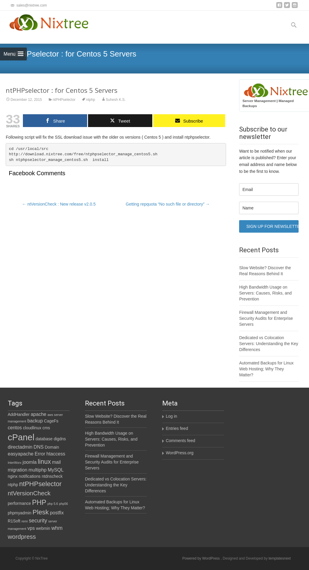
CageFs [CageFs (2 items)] (51, 421)
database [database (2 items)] (44, 438)
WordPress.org (179, 452)
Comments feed (180, 440)
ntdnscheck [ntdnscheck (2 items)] (52, 476)
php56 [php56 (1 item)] (63, 503)
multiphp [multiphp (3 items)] (38, 469)
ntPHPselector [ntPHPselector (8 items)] (40, 484)
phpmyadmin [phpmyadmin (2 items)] (19, 513)
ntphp (90, 100)
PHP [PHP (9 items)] (39, 502)
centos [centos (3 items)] (15, 427)
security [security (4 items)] (38, 521)
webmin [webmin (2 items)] (43, 528)
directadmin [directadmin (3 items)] (20, 447)
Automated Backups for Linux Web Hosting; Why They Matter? (266, 369)
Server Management (259, 101)
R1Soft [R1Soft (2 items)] (14, 521)
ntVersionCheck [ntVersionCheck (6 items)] (29, 493)
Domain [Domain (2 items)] (52, 447)
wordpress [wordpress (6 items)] (22, 536)
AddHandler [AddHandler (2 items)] (18, 414)
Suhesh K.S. (116, 100)
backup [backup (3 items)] (35, 420)
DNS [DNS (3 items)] (39, 447)
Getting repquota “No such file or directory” (168, 204)
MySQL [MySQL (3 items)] (56, 469)
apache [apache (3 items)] (38, 414)
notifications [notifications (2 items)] (29, 476)
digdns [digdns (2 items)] (60, 438)
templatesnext (280, 558)
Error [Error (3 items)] (39, 453)
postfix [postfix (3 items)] (57, 512)
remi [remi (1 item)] (24, 521)
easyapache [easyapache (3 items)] (21, 453)
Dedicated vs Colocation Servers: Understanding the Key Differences (268, 343)
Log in (171, 416)
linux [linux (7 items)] (44, 461)
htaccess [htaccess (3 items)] (55, 453)
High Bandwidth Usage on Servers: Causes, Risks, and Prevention (265, 293)
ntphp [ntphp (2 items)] (13, 484)
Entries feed (176, 428)
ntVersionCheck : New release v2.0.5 (58, 204)
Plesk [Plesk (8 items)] (40, 512)
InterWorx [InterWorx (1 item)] (14, 462)
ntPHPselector (64, 100)
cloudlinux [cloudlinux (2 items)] (32, 427)
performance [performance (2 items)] (19, 503)
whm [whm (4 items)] (57, 528)
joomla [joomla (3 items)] (30, 462)
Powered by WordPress (201, 558)
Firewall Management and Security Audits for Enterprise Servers (266, 318)
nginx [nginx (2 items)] (13, 476)
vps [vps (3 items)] (31, 528)
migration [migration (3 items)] (17, 469)
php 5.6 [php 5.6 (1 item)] (52, 503)
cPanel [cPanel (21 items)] (21, 437)
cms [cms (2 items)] (46, 427)
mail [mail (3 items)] (56, 462)
